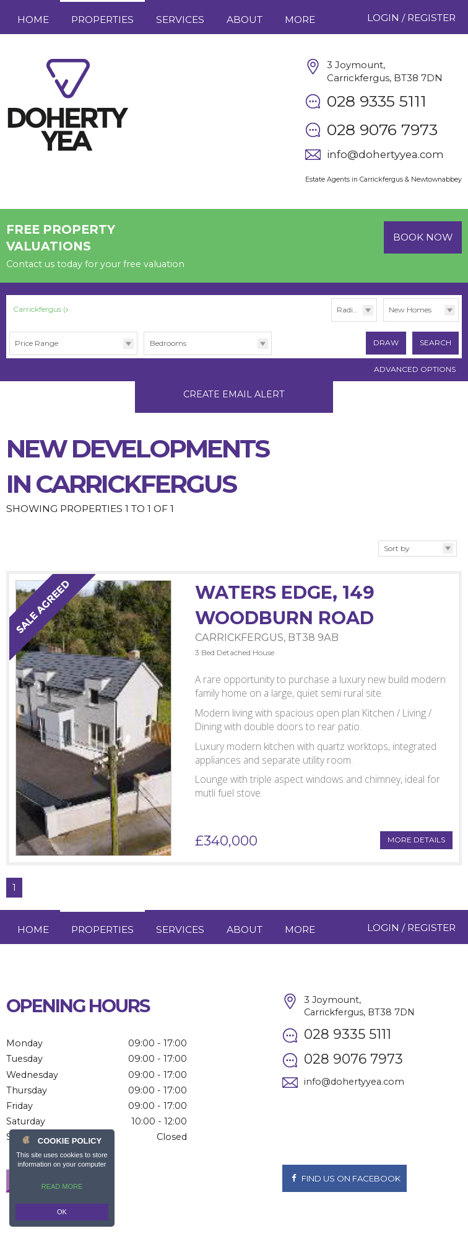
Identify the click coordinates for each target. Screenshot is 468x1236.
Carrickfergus (42, 309)
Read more (62, 1186)
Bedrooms (168, 343)
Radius (349, 309)
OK (62, 1212)
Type (383, 320)
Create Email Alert (234, 381)
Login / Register (411, 18)
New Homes (410, 309)
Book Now (423, 237)
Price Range (36, 343)
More (300, 19)
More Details (416, 827)
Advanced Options (415, 369)
